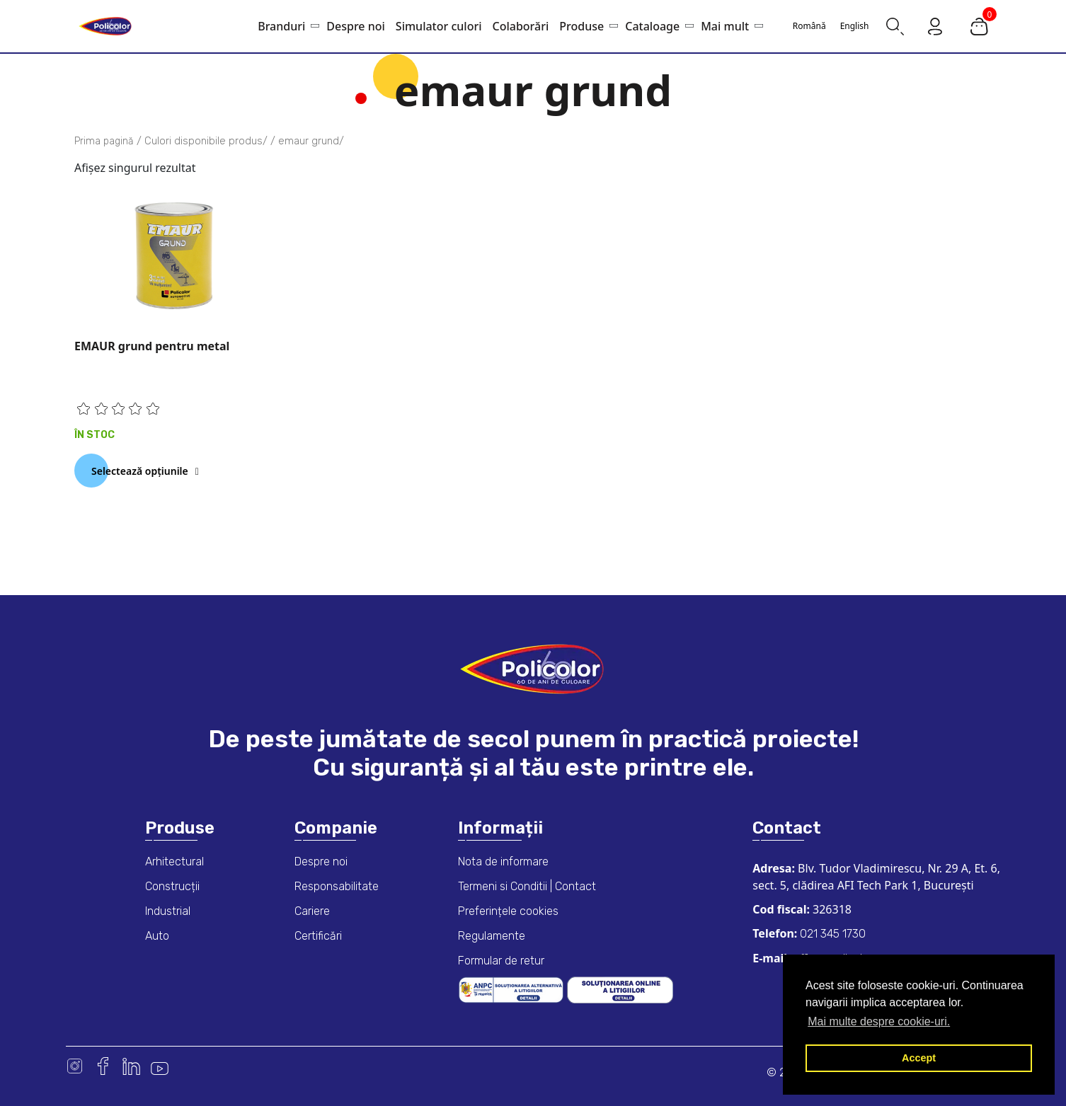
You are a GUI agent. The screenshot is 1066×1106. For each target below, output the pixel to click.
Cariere (312, 911)
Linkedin (131, 1066)
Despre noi (321, 861)
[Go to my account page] (935, 25)
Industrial (167, 911)
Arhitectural (174, 861)
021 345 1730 (831, 933)
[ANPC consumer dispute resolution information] (512, 989)
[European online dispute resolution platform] (620, 989)
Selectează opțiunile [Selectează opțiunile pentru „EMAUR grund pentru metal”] (139, 471)
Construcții (172, 886)
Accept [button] (919, 1058)
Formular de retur (501, 960)
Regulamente (491, 936)
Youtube (159, 1066)
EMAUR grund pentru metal (151, 346)
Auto (157, 936)
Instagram (75, 1066)
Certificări (318, 936)
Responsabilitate (336, 886)
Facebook (103, 1066)
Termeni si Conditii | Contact (527, 886)
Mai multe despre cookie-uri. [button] (879, 1021)
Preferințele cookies (508, 911)
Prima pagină (104, 141)
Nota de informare (503, 861)
